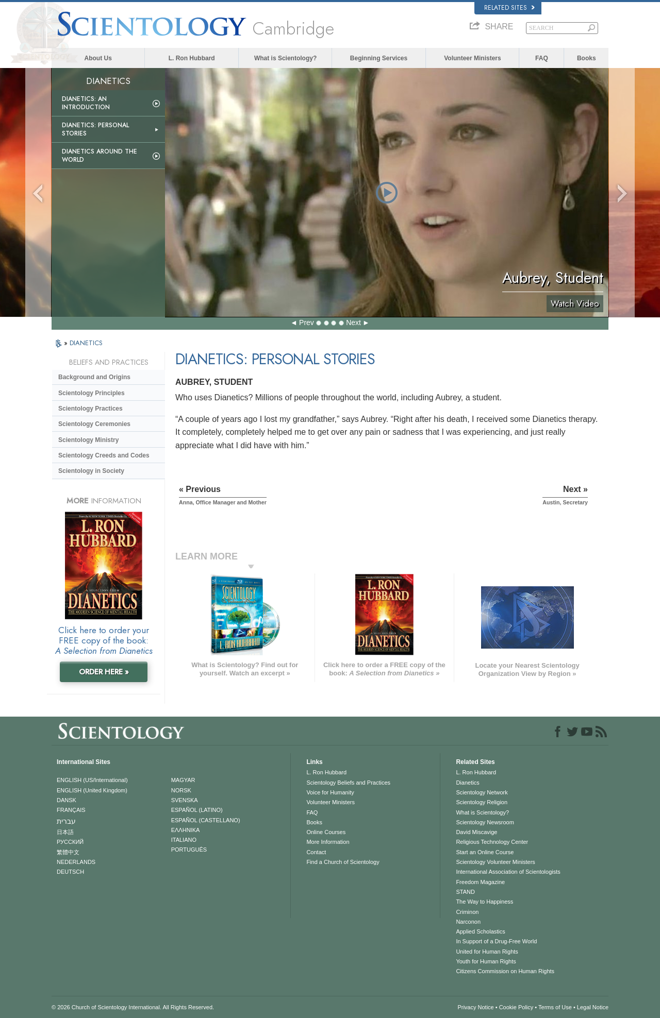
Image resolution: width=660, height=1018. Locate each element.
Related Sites (509, 7)
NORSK (181, 790)
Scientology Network (481, 792)
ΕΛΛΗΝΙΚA (185, 830)
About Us (98, 58)
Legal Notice (592, 1007)
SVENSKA (184, 800)
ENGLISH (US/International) (92, 780)
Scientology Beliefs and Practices (348, 782)
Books (586, 58)
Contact (316, 852)
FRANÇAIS (71, 810)
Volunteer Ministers (472, 58)
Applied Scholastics (480, 931)
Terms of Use (555, 1007)
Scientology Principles (91, 393)
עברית (66, 821)
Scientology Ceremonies (94, 424)
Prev (306, 322)
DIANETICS (86, 343)
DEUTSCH (70, 872)
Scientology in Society (91, 470)
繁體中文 (68, 852)
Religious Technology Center (492, 842)
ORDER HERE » (104, 672)
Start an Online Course (485, 852)
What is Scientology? (285, 58)
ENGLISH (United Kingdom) (92, 790)
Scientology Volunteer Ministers (495, 862)
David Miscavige (476, 832)
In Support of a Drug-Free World (496, 941)
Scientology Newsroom (485, 822)
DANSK (66, 800)
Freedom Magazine (480, 882)
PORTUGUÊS (189, 849)
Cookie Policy (516, 1007)
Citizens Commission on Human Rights (505, 971)
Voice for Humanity (330, 792)
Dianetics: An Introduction (86, 103)
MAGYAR (183, 780)
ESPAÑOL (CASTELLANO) (205, 820)
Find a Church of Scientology (342, 862)
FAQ (541, 58)
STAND (465, 892)
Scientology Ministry (88, 440)
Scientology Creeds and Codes (104, 455)
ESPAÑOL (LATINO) (197, 810)
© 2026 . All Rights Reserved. (133, 1007)
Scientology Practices (90, 408)
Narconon (468, 922)
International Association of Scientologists (508, 872)
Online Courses (325, 832)
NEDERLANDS (76, 862)
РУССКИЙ (70, 842)
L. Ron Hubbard (192, 58)
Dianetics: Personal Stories (95, 129)
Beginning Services (378, 58)
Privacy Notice (475, 1007)
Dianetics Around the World (99, 155)
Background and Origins (94, 377)
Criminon (467, 912)
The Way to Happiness (484, 901)
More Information (327, 842)
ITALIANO (183, 840)
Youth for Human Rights (486, 961)
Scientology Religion (481, 802)
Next (353, 322)
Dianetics (467, 782)
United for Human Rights (487, 951)
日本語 (65, 832)
